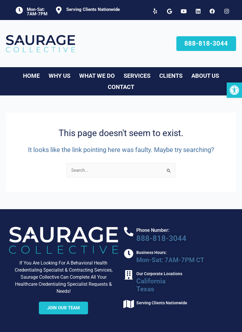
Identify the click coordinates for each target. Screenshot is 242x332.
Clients (171, 75)
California (149, 280)
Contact (121, 86)
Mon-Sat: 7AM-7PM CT (169, 259)
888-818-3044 (158, 238)
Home (31, 75)
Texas (143, 288)
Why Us (59, 75)
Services (137, 75)
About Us (205, 75)
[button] (234, 90)
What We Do (97, 75)
